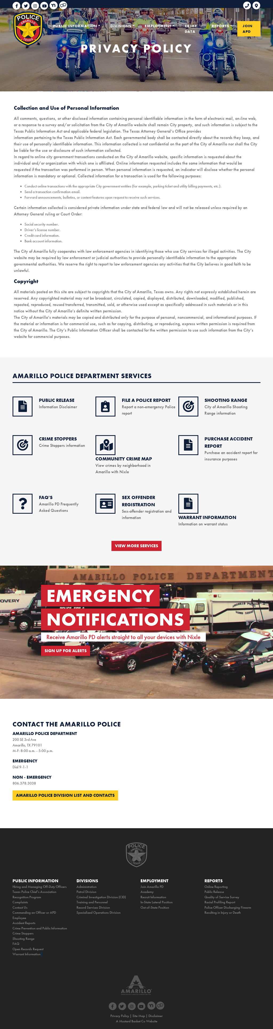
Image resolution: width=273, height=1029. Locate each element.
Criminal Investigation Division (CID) (101, 897)
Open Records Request (28, 949)
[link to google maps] (256, 3)
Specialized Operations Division (99, 912)
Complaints (20, 902)
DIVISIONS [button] (120, 25)
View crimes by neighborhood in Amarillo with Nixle (123, 465)
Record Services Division (93, 907)
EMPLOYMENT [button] (158, 25)
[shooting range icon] (188, 409)
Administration (87, 886)
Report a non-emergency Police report (148, 407)
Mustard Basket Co (132, 1021)
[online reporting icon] (105, 409)
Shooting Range (23, 938)
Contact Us (20, 907)
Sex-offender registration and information (146, 511)
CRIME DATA (191, 28)
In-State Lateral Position (156, 902)
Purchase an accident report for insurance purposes (231, 452)
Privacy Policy (119, 1016)
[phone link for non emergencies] (247, 3)
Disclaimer (155, 1016)
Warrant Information (27, 954)
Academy (147, 891)
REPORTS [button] (220, 25)
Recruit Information (153, 897)
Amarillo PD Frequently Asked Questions (59, 504)
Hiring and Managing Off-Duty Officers (40, 886)
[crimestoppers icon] (22, 448)
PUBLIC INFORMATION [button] (75, 25)
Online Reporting (216, 886)
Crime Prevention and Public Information (40, 928)
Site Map (139, 1016)
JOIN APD (247, 28)
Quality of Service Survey (221, 897)
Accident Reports (24, 923)
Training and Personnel (92, 902)
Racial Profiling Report (219, 902)
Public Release (214, 891)
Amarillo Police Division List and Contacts (65, 795)
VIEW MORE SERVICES (136, 546)
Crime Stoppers (23, 933)
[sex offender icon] (106, 506)
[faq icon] (22, 506)
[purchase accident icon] (188, 448)
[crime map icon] (106, 448)
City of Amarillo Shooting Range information (225, 407)
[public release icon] (22, 409)
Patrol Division (86, 891)
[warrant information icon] (188, 506)
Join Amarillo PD (151, 886)
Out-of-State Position (154, 907)
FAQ (16, 943)
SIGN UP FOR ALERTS (66, 651)
